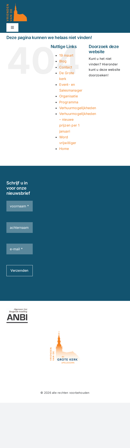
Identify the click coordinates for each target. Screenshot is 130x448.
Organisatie (68, 96)
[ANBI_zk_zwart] (17, 310)
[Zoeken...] (106, 87)
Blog (63, 61)
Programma (68, 102)
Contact (65, 67)
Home (64, 148)
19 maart (66, 55)
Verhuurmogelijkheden (77, 108)
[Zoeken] (94, 87)
